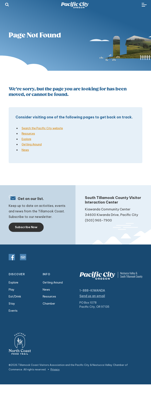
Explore (26, 139)
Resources (28, 133)
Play (11, 289)
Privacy (55, 369)
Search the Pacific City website (42, 128)
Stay (12, 303)
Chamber (49, 303)
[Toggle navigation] (144, 5)
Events (13, 310)
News (25, 150)
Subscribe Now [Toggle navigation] (26, 227)
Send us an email (92, 296)
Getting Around (32, 144)
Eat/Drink (15, 296)
